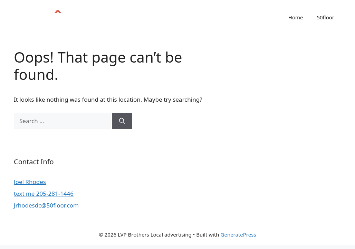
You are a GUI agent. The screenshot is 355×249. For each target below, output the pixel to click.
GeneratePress (238, 234)
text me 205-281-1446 (44, 193)
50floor (325, 17)
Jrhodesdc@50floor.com (46, 205)
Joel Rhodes (30, 182)
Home (295, 17)
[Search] (122, 121)
